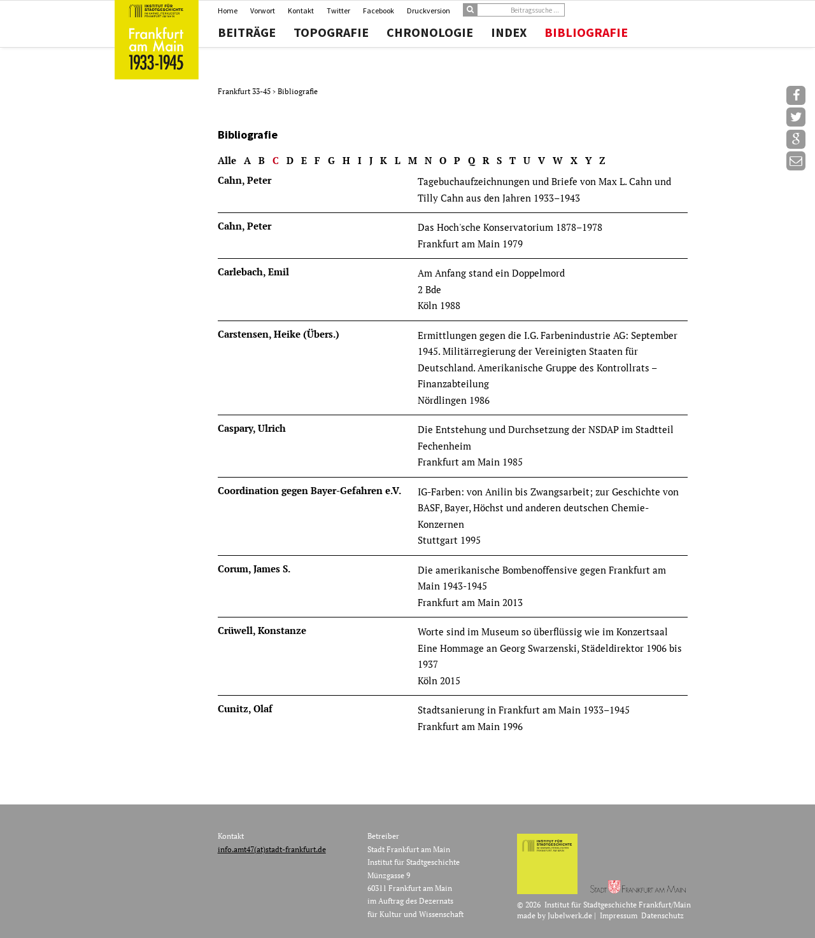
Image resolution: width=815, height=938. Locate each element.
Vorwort (262, 10)
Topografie (331, 32)
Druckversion (428, 10)
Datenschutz (662, 915)
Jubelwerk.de (570, 915)
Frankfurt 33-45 (245, 91)
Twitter (338, 10)
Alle (227, 160)
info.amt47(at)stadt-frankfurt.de (272, 849)
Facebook (378, 10)
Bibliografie (586, 32)
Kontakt (301, 10)
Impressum (618, 915)
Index (509, 32)
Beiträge (247, 32)
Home (227, 10)
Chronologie (429, 32)
